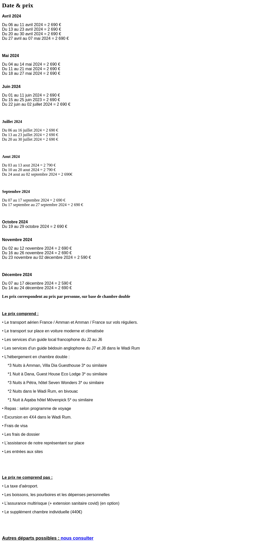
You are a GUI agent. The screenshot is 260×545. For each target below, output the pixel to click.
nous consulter (77, 538)
